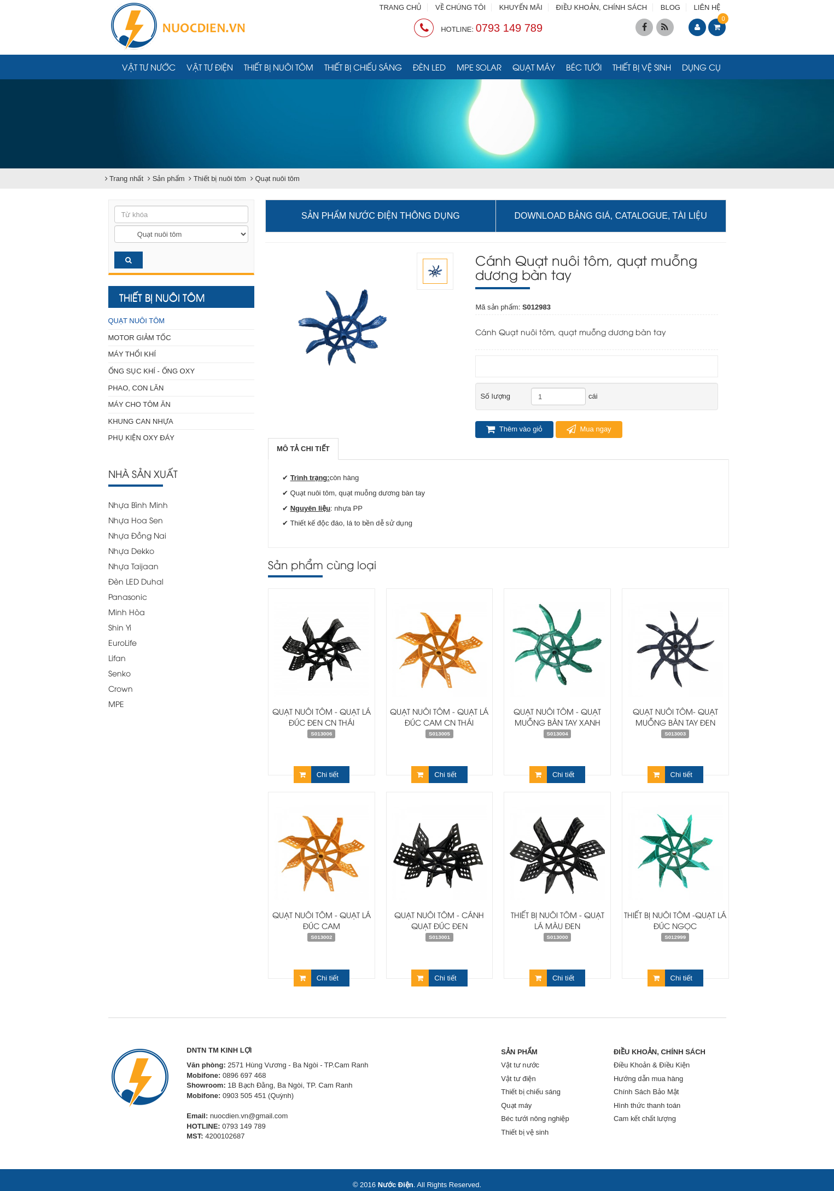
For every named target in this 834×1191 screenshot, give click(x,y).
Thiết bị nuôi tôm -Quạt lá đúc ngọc (675, 920)
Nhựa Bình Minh (138, 504)
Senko (119, 673)
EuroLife (122, 642)
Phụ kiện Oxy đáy (141, 438)
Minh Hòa (126, 611)
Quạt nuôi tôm (136, 321)
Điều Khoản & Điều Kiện (652, 1065)
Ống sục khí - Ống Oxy (151, 371)
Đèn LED (429, 66)
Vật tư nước (149, 66)
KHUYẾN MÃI (521, 7)
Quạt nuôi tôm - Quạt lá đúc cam (321, 920)
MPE (116, 703)
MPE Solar (479, 66)
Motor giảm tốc (139, 338)
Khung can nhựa (140, 421)
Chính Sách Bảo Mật (646, 1092)
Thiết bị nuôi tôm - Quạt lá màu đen (557, 920)
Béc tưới (584, 66)
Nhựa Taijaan (133, 566)
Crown (120, 688)
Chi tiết (316, 774)
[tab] (303, 449)
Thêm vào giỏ (514, 429)
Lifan (117, 657)
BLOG (670, 7)
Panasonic (127, 596)
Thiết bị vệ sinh (642, 66)
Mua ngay (589, 429)
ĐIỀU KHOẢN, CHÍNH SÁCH (602, 7)
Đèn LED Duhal (136, 581)
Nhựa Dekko (131, 550)
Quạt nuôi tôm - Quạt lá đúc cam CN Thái (439, 716)
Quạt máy (533, 66)
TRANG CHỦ (401, 7)
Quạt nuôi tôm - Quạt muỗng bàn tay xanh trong (557, 722)
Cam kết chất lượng (645, 1118)
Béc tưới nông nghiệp (535, 1118)
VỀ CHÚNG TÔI (460, 7)
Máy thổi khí (132, 354)
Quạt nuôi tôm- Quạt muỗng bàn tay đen (675, 716)
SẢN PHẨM (519, 1052)
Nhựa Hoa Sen (135, 520)
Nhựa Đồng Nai (137, 535)
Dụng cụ (701, 66)
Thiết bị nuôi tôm (278, 66)
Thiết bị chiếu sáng (363, 66)
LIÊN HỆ (707, 7)
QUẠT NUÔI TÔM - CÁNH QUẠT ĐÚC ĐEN (439, 920)
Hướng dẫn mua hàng (648, 1079)
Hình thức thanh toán (647, 1105)
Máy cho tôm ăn (139, 404)
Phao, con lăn (136, 388)
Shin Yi (119, 627)
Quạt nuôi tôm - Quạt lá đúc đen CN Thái (321, 716)
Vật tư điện (209, 66)
